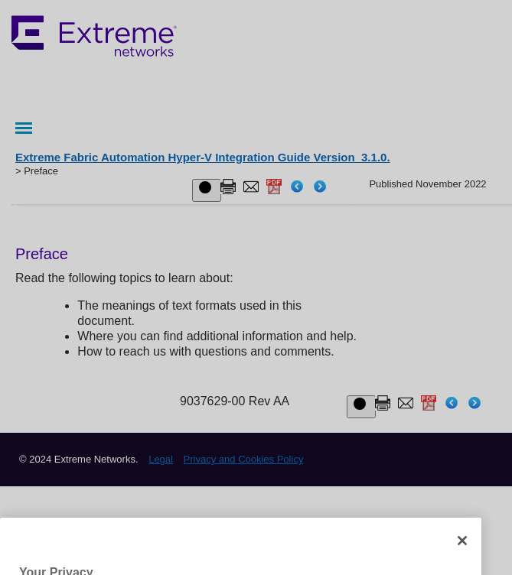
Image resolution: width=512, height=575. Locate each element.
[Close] (462, 553)
